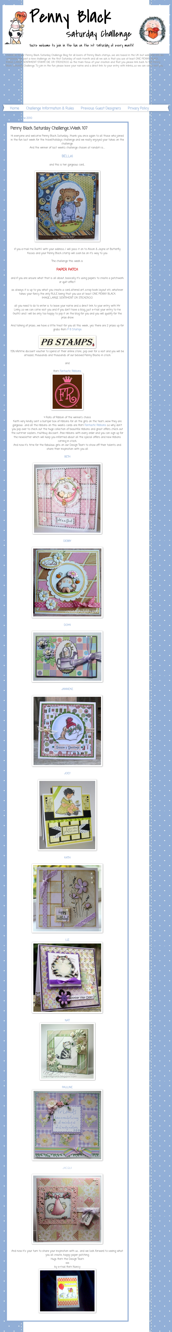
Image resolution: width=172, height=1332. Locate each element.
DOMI (67, 625)
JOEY (67, 774)
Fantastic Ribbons (70, 371)
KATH (67, 858)
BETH (67, 457)
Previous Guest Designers (101, 108)
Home (14, 108)
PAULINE (67, 1087)
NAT (67, 1021)
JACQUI (67, 1168)
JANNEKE (67, 689)
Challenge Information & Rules (50, 108)
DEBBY (67, 541)
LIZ (67, 940)
